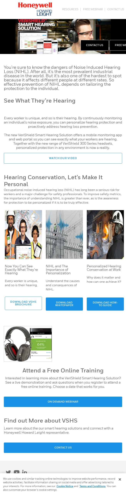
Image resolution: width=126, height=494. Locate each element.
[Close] (120, 479)
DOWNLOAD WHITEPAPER (64, 304)
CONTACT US (115, 9)
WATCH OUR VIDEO (63, 158)
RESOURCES (70, 9)
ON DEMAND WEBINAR (63, 401)
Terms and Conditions (92, 486)
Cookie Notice (65, 486)
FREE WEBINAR (93, 9)
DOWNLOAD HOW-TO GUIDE (105, 304)
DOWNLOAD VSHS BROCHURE (23, 303)
